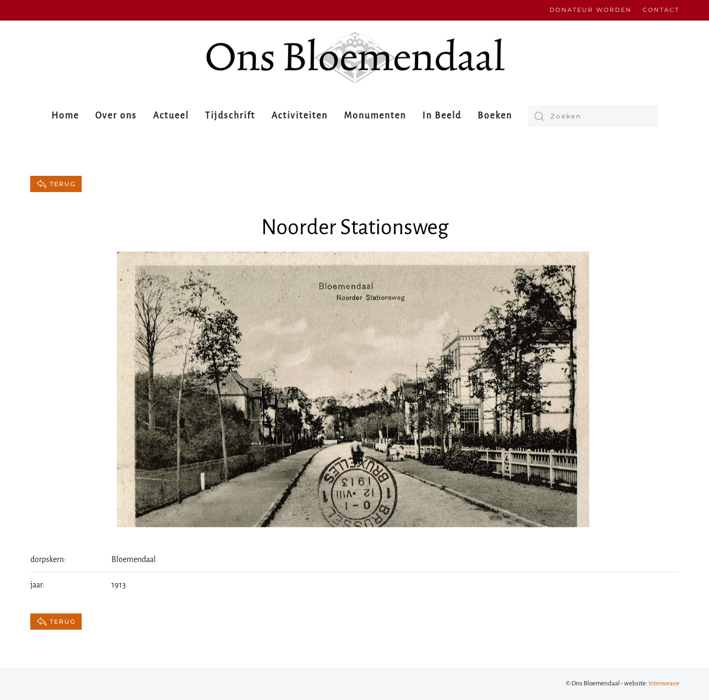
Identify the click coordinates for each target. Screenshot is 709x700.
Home (65, 116)
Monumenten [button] (375, 116)
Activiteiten (299, 116)
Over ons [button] (116, 116)
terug (56, 184)
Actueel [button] (171, 116)
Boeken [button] (495, 116)
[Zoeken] (593, 116)
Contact (660, 10)
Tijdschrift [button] (230, 116)
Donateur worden (590, 10)
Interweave (663, 683)
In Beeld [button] (441, 116)
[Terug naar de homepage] (355, 57)
